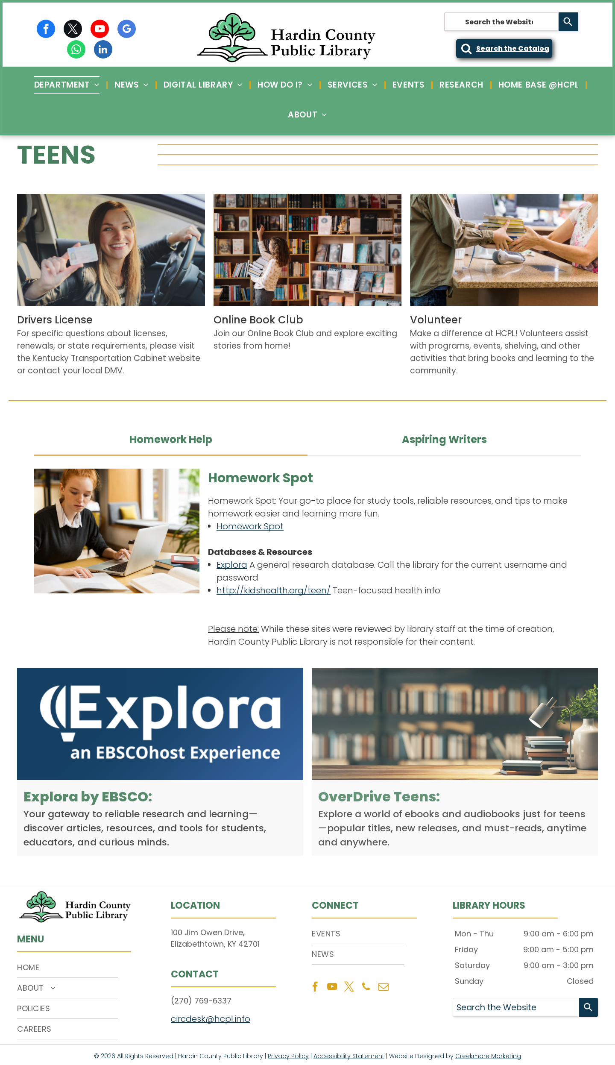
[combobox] (501, 21)
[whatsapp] (76, 50)
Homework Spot (250, 526)
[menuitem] (68, 85)
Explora (232, 565)
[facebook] (46, 30)
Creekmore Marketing (488, 1056)
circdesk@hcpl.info (210, 1019)
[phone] (366, 987)
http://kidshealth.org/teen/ (274, 590)
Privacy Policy (288, 1056)
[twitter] (73, 30)
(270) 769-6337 (201, 1000)
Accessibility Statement (348, 1056)
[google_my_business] (126, 30)
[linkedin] (103, 50)
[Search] (568, 21)
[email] (383, 987)
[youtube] (100, 30)
